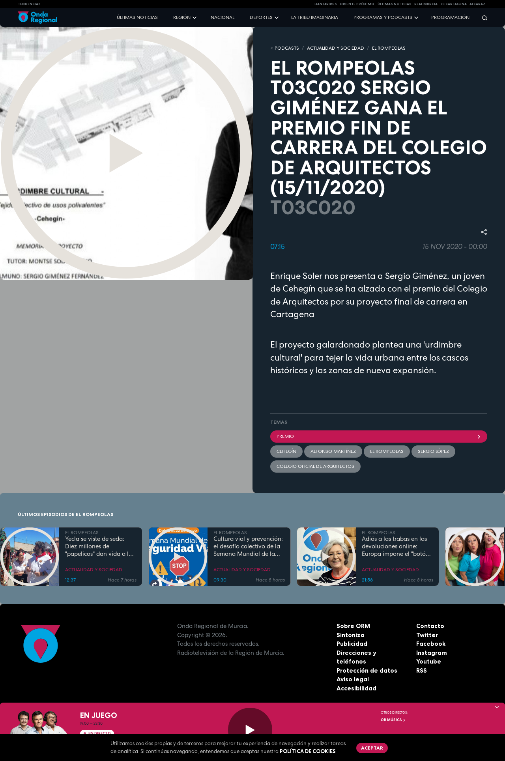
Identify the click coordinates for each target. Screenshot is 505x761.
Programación (450, 17)
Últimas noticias (137, 17)
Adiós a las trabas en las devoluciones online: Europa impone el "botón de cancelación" (395, 546)
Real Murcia (426, 4)
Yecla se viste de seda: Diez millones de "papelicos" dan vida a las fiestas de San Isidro (100, 546)
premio (379, 436)
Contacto (430, 626)
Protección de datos (367, 670)
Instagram (431, 652)
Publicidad (352, 643)
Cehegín (286, 451)
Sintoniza (351, 635)
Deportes (261, 17)
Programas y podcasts (383, 17)
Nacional (222, 17)
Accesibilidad (356, 688)
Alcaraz (477, 4)
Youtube (428, 661)
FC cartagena (454, 4)
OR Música (393, 720)
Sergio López (433, 451)
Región (182, 17)
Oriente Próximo (357, 4)
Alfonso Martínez (333, 451)
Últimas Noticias (394, 4)
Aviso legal (353, 679)
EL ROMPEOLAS (389, 48)
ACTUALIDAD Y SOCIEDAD (335, 48)
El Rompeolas (387, 451)
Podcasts (287, 48)
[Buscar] (482, 17)
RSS (421, 670)
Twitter (427, 635)
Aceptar (372, 748)
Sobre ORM (353, 626)
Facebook (430, 643)
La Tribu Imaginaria (314, 17)
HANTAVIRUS (325, 4)
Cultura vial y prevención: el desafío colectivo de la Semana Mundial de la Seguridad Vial (248, 546)
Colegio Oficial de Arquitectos (315, 466)
